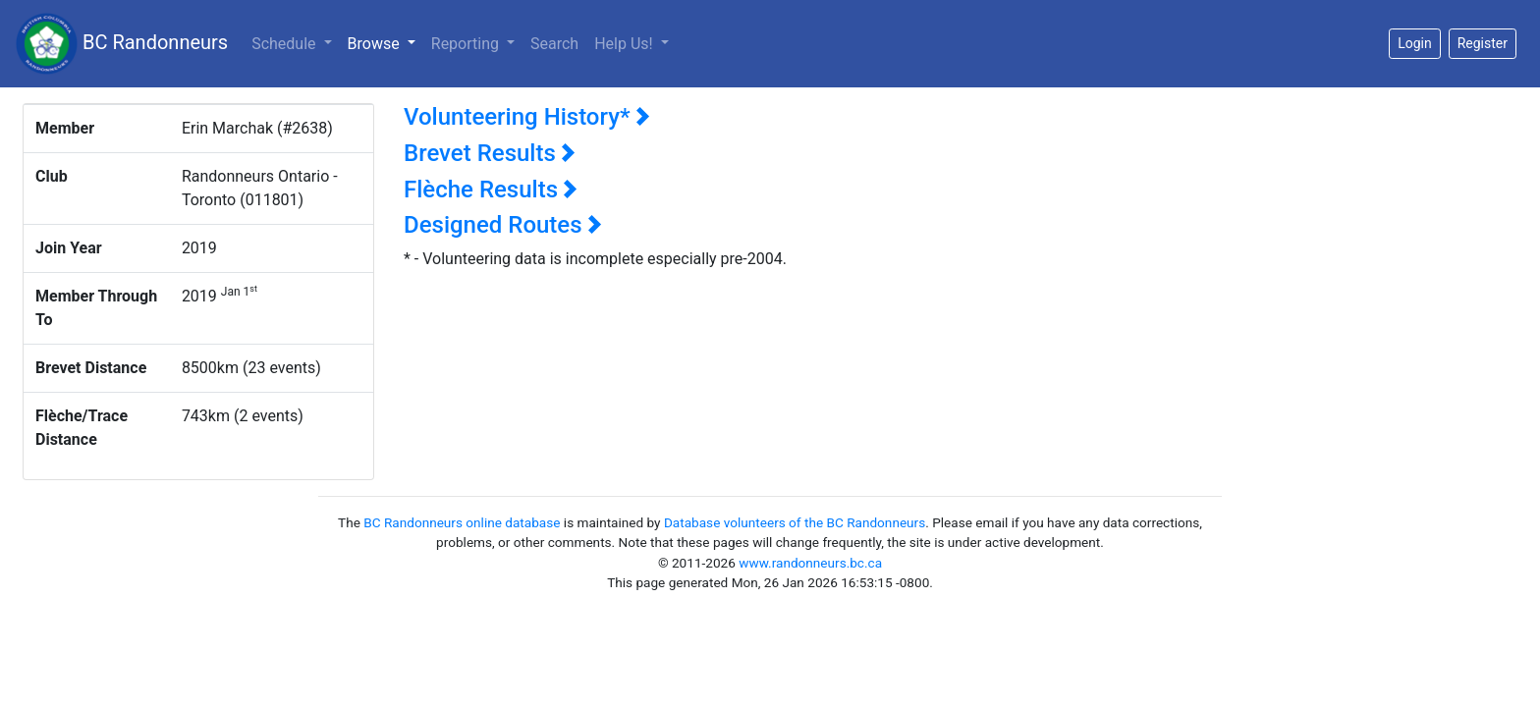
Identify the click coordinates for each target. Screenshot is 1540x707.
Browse (385, 42)
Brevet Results (490, 153)
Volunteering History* (527, 117)
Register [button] (1483, 43)
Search (554, 43)
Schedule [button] (285, 43)
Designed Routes (503, 225)
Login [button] (1415, 43)
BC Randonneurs (122, 44)
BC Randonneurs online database (461, 522)
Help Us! (625, 43)
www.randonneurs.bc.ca (810, 563)
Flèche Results (491, 189)
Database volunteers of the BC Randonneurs (794, 522)
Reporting (467, 43)
